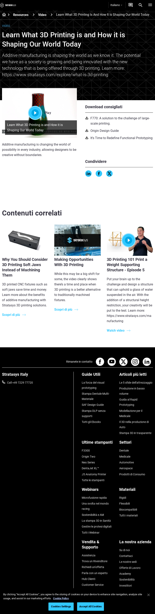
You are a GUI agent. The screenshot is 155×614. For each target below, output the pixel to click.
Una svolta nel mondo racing (95, 506)
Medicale (124, 456)
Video (42, 15)
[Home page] (2, 15)
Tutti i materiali (128, 515)
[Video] (51, 15)
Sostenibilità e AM (93, 514)
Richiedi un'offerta (93, 567)
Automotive (126, 462)
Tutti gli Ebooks (91, 422)
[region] (77, 601)
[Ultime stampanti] (98, 444)
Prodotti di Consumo (132, 474)
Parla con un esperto (95, 573)
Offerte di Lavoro (129, 567)
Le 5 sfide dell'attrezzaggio (135, 382)
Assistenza (88, 555)
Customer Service (93, 584)
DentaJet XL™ (90, 468)
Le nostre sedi (128, 561)
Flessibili (124, 503)
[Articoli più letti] (136, 376)
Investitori (125, 585)
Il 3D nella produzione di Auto (134, 424)
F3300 (86, 450)
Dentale (124, 450)
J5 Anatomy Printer (94, 474)
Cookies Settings (61, 606)
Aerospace (126, 468)
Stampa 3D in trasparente (135, 433)
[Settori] (136, 444)
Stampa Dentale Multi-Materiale (95, 396)
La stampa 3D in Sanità (96, 520)
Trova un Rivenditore (94, 561)
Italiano (116, 5)
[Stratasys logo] (8, 5)
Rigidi (122, 497)
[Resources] (33, 15)
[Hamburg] (150, 5)
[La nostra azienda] (136, 543)
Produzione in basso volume (132, 391)
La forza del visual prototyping (93, 385)
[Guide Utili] (98, 376)
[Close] (148, 594)
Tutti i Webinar (90, 532)
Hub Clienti (88, 579)
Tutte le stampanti (93, 480)
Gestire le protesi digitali (96, 526)
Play (39, 113)
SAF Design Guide (93, 404)
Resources (20, 15)
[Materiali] (136, 491)
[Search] (140, 5)
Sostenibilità (127, 579)
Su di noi (124, 550)
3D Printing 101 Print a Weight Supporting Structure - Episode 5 (127, 264)
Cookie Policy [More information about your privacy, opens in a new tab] (61, 598)
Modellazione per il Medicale (130, 413)
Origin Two (88, 456)
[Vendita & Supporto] (98, 546)
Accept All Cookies (90, 606)
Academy (125, 573)
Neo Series (88, 462)
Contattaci (126, 556)
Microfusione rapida (94, 497)
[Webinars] (98, 491)
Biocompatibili (128, 509)
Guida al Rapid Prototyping (128, 402)
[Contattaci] (131, 5)
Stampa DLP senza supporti (94, 413)
